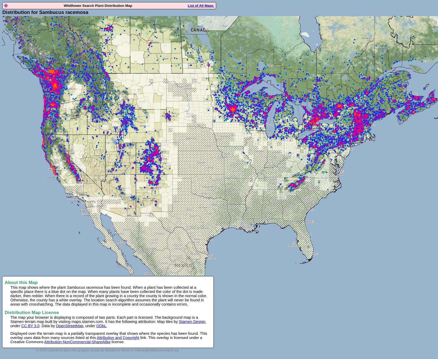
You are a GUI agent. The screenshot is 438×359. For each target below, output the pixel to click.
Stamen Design (192, 322)
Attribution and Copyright (118, 338)
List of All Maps (201, 6)
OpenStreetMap (69, 326)
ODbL (101, 326)
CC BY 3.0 (30, 326)
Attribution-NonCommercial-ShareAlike (77, 342)
